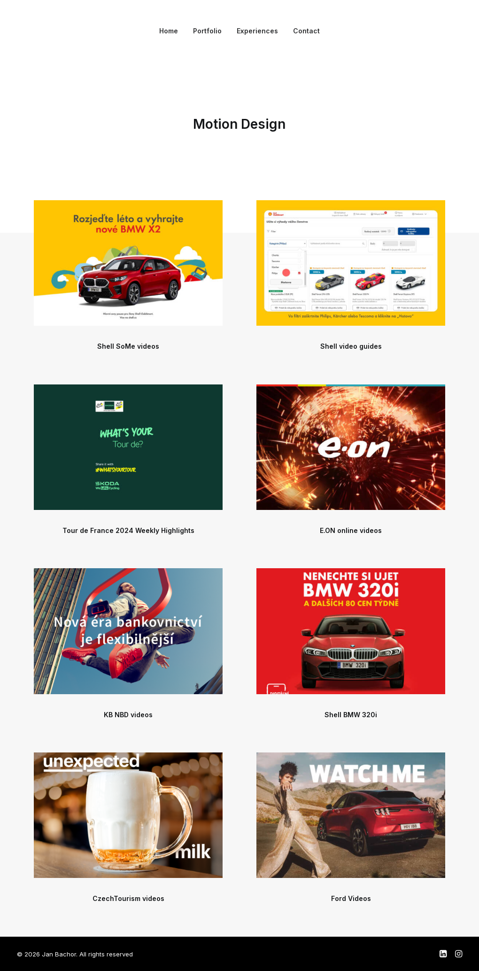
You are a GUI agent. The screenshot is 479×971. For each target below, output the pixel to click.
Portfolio (207, 31)
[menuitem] (169, 31)
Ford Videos (351, 898)
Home (168, 31)
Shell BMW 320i (350, 715)
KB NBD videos (128, 715)
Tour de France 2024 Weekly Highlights (128, 530)
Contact (306, 31)
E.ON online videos (351, 530)
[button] (128, 263)
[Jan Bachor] (31, 31)
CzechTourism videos (128, 898)
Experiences (257, 31)
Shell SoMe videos (128, 346)
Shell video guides (351, 346)
